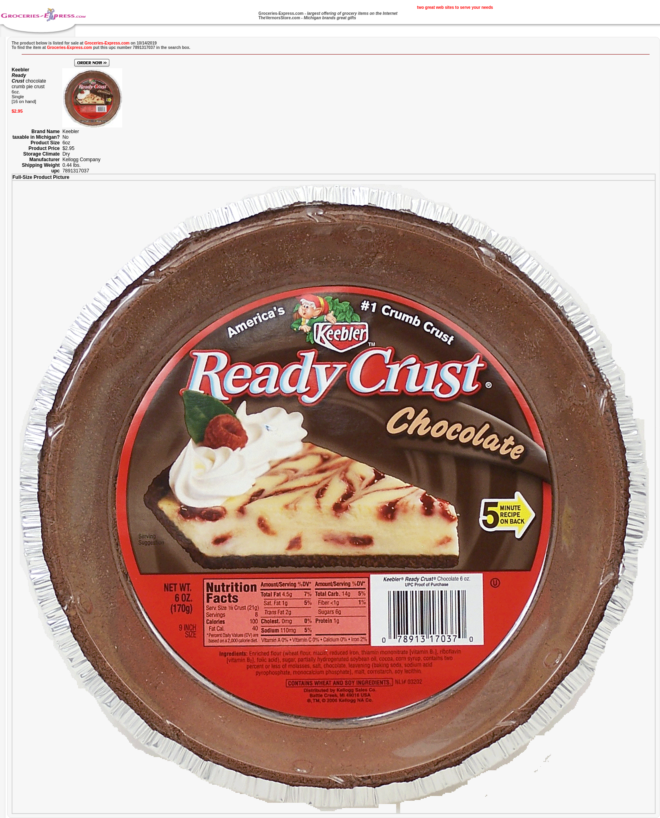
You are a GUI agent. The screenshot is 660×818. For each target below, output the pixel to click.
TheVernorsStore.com (279, 18)
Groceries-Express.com (281, 13)
